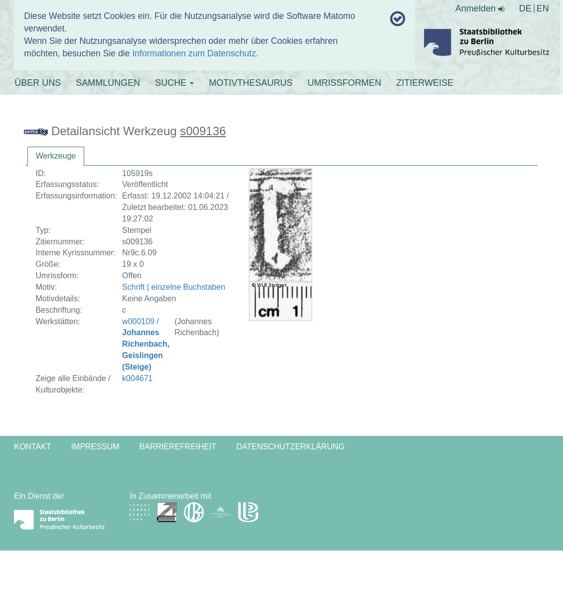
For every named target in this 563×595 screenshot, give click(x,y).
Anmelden (479, 8)
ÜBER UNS (37, 83)
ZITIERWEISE (424, 83)
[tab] (56, 156)
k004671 (137, 378)
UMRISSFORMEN (344, 83)
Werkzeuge (56, 156)
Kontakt (32, 446)
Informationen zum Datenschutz (194, 53)
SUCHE (174, 83)
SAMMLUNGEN (108, 83)
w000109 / (145, 344)
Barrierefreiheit (178, 446)
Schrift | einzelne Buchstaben (173, 287)
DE (525, 8)
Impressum (95, 446)
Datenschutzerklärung (290, 446)
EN (543, 8)
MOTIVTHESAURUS (250, 83)
